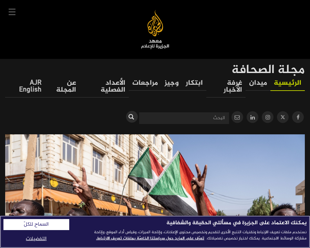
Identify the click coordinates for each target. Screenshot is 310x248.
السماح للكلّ (36, 224)
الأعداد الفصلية (113, 87)
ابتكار (194, 83)
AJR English (30, 87)
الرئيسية (287, 83)
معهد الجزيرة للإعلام (155, 29)
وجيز (172, 83)
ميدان (258, 83)
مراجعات (145, 83)
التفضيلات (36, 239)
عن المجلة (66, 87)
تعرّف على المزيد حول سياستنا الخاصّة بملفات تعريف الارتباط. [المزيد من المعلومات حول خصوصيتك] (150, 238)
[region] (155, 232)
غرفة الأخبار (233, 87)
